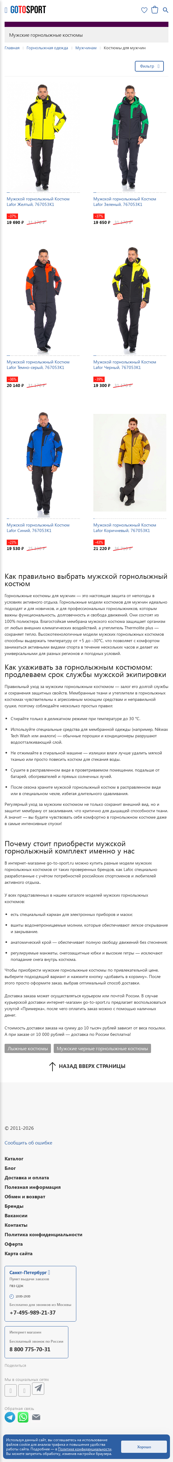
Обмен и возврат (25, 1196)
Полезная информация (33, 1187)
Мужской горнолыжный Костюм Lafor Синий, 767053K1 (38, 527)
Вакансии (16, 1215)
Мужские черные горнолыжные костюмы (102, 1048)
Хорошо (144, 1446)
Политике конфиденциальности (84, 1449)
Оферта (14, 1244)
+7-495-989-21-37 (32, 1312)
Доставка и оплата (27, 1177)
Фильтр (147, 66)
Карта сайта (19, 1253)
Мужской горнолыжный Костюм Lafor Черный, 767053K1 (124, 364)
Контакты (16, 1225)
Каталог (14, 1158)
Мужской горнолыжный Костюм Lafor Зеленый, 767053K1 (124, 201)
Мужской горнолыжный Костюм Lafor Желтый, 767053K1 (38, 201)
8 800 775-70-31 (29, 1349)
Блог (10, 1168)
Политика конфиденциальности (43, 1234)
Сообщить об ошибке (28, 1142)
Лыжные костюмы (28, 1048)
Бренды (14, 1206)
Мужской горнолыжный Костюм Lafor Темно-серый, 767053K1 (38, 364)
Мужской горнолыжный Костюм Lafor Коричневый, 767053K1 (124, 527)
